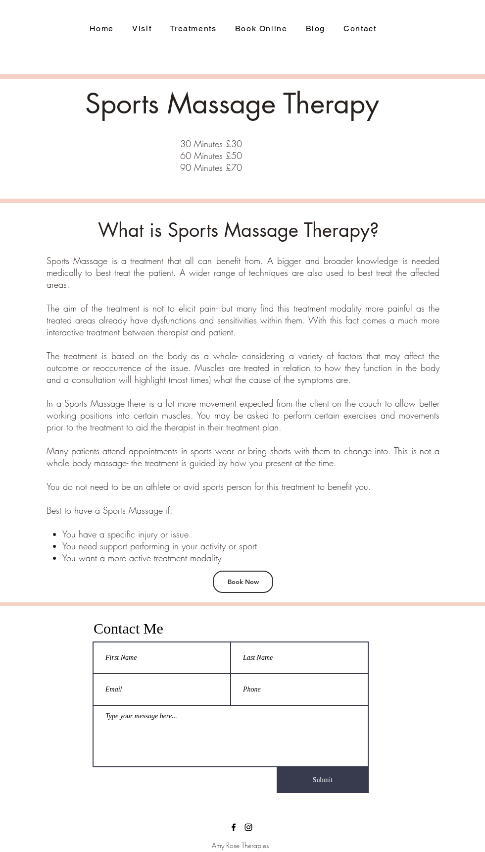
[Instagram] (248, 827)
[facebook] (234, 827)
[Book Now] (243, 582)
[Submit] (323, 780)
